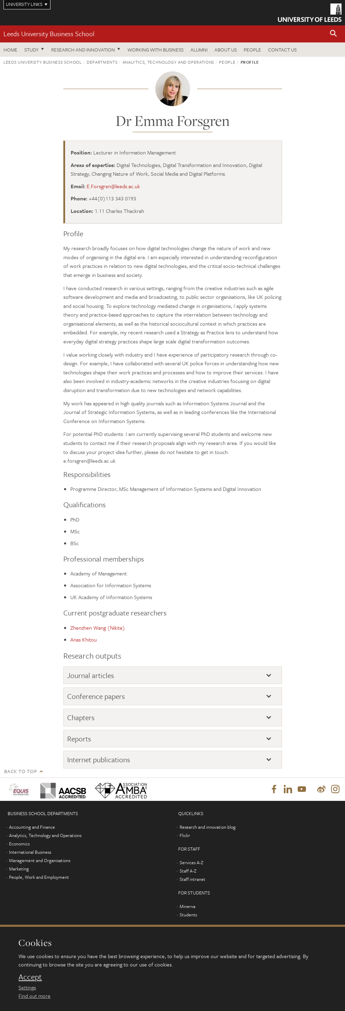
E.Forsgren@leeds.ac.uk (113, 186)
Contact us (282, 49)
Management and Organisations (39, 860)
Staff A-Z (188, 870)
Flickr (185, 835)
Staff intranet (192, 879)
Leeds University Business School (48, 33)
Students (188, 914)
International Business (30, 852)
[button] (334, 34)
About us (225, 49)
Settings (27, 987)
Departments (102, 62)
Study (31, 49)
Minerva (187, 906)
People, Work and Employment (39, 877)
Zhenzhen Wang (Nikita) (97, 627)
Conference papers (96, 696)
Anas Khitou (83, 639)
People (252, 49)
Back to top (20, 771)
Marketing (19, 868)
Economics (19, 843)
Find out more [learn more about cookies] (34, 996)
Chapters (81, 717)
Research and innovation (83, 49)
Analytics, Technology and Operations (168, 62)
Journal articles (90, 675)
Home (10, 49)
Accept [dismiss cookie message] (30, 977)
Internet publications (98, 759)
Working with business (155, 49)
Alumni (198, 49)
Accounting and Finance (32, 826)
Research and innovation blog (208, 826)
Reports (79, 738)
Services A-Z (191, 862)
